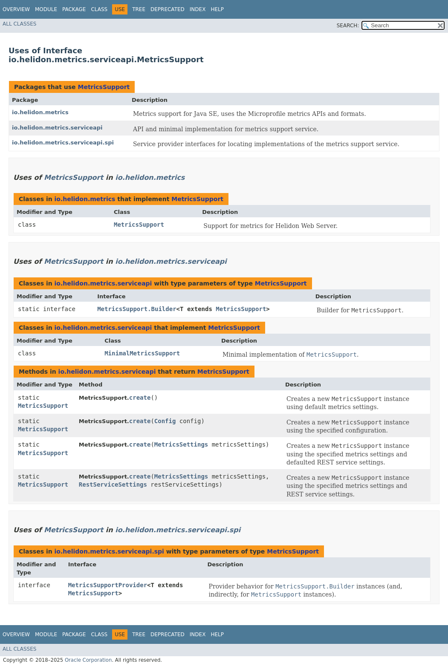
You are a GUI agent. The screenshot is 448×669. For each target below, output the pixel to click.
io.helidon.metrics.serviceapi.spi (63, 142)
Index (198, 9)
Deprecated (167, 9)
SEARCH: (348, 26)
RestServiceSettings (113, 484)
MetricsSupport (104, 87)
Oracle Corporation (88, 660)
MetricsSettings (181, 444)
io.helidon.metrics (40, 112)
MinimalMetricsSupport (142, 353)
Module (46, 9)
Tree (138, 9)
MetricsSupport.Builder (136, 309)
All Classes (19, 24)
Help (217, 9)
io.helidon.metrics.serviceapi (57, 127)
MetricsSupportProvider (107, 585)
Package (74, 9)
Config (165, 421)
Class (99, 9)
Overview (16, 9)
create (140, 397)
